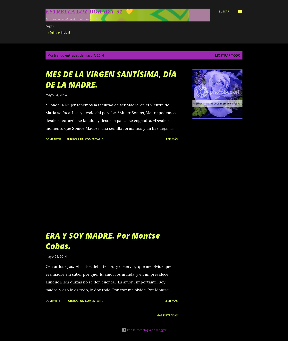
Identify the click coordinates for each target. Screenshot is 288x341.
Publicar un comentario (85, 139)
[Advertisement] (112, 186)
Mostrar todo (228, 55)
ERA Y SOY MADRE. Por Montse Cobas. (103, 240)
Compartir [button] (54, 139)
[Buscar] (224, 11)
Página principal (59, 32)
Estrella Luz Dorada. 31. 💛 (89, 11)
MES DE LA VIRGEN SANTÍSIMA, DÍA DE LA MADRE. (111, 79)
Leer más (171, 139)
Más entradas (167, 315)
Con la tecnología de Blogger (144, 330)
